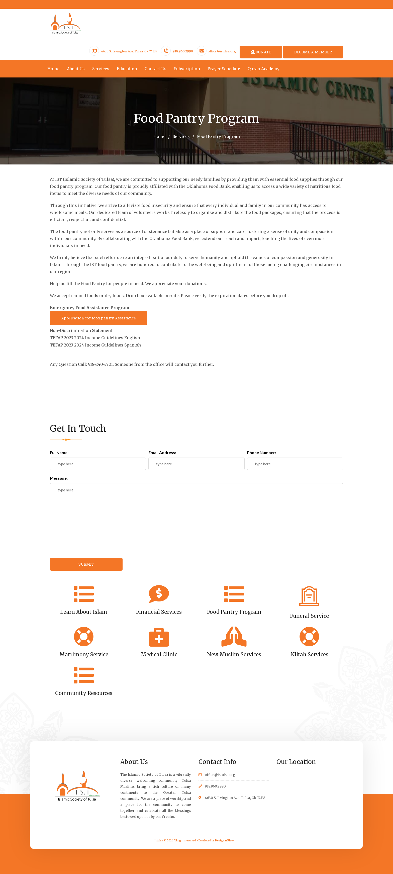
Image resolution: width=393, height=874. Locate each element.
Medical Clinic (159, 654)
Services (100, 68)
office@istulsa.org (222, 51)
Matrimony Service (83, 654)
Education (127, 68)
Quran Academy (263, 68)
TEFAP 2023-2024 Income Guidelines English (95, 337)
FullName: (59, 452)
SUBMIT (86, 563)
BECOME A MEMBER (313, 51)
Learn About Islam (83, 611)
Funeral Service (309, 615)
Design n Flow (224, 840)
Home (53, 68)
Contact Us (155, 68)
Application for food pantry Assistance (98, 318)
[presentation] (88, 542)
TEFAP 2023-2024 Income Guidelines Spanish (95, 344)
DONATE (261, 51)
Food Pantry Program (218, 136)
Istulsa (159, 840)
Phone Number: (261, 452)
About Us (76, 68)
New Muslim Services (234, 654)
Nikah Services (309, 654)
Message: (59, 477)
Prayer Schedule (224, 68)
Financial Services (159, 611)
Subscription (187, 68)
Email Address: (162, 452)
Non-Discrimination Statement (81, 330)
